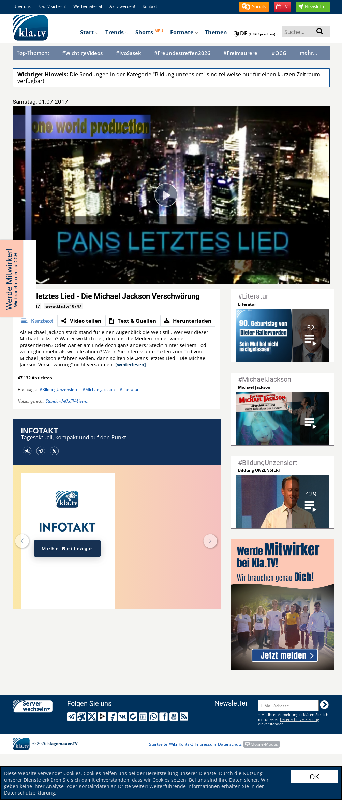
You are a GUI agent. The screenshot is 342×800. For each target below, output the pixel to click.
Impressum (205, 744)
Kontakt (150, 6)
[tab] (38, 321)
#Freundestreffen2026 (182, 53)
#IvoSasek (128, 53)
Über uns (22, 6)
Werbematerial (87, 6)
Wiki (173, 744)
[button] (254, 7)
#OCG (279, 53)
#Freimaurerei (241, 53)
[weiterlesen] (130, 364)
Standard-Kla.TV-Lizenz (67, 401)
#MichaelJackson (99, 389)
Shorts (149, 32)
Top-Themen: (33, 52)
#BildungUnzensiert (58, 389)
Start (89, 32)
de (256, 33)
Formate (184, 32)
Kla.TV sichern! (52, 6)
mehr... (308, 52)
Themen (216, 32)
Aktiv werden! (122, 6)
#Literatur (129, 389)
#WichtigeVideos (82, 53)
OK (314, 776)
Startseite (158, 744)
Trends (117, 32)
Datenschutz (230, 744)
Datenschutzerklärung (29, 792)
